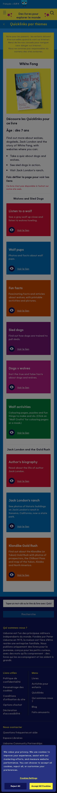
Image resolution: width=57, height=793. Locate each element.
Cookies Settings (28, 778)
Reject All (15, 786)
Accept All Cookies (41, 786)
